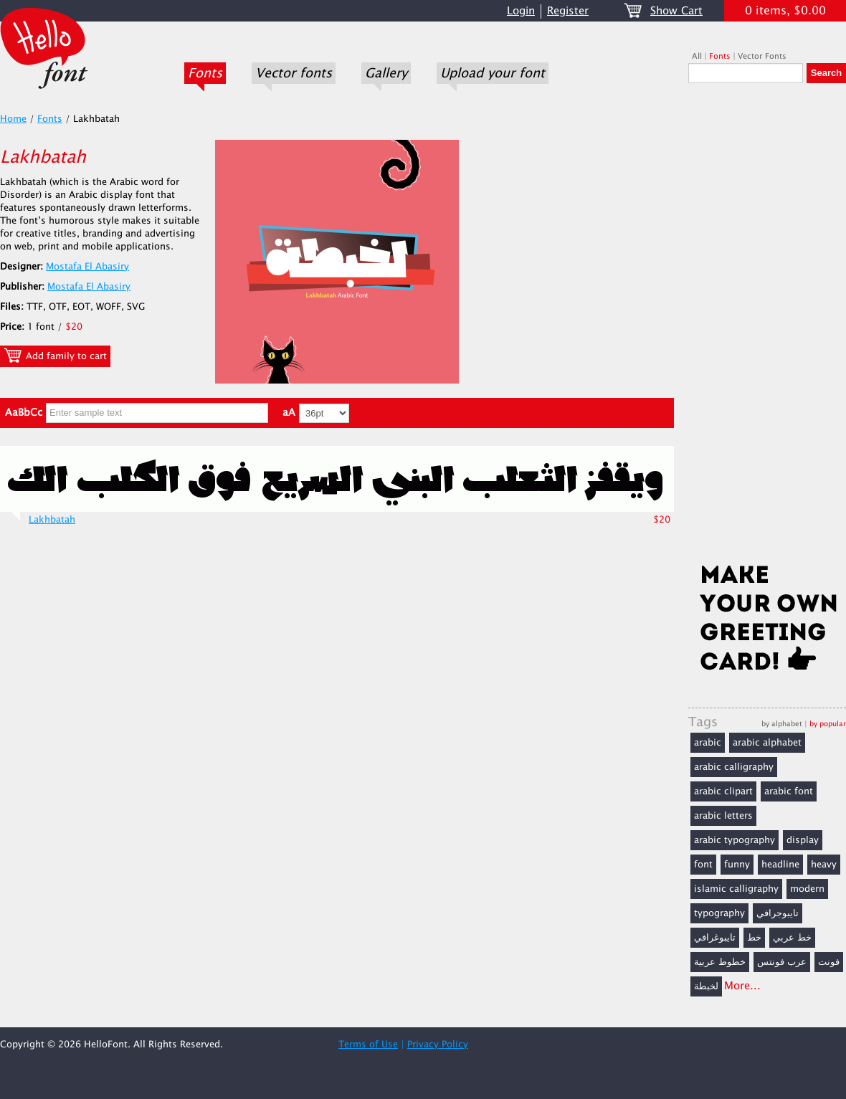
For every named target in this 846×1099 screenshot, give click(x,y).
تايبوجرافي (777, 913)
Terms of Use (368, 1044)
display (802, 840)
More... (742, 986)
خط (754, 938)
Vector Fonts (762, 56)
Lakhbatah (52, 520)
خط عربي (792, 938)
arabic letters (723, 816)
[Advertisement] (767, 328)
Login (521, 11)
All (697, 56)
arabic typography (734, 840)
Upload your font (492, 73)
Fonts (205, 73)
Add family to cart (55, 355)
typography (719, 913)
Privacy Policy (437, 1044)
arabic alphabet (767, 743)
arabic (707, 743)
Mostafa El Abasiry (87, 267)
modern (807, 889)
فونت (829, 962)
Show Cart (676, 11)
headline (780, 864)
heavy (824, 864)
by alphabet (781, 723)
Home (13, 119)
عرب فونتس (782, 962)
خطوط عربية (720, 962)
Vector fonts (293, 73)
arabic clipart (723, 791)
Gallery (386, 73)
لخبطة (706, 986)
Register (568, 11)
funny (737, 864)
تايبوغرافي (715, 938)
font (703, 864)
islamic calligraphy (736, 889)
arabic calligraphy (734, 767)
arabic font (788, 791)
